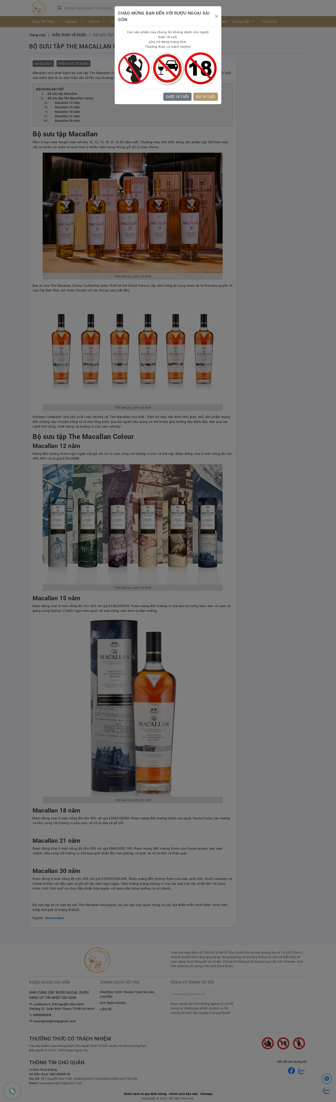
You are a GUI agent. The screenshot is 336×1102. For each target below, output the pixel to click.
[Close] (216, 16)
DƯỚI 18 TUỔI (177, 96)
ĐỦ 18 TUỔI (205, 96)
